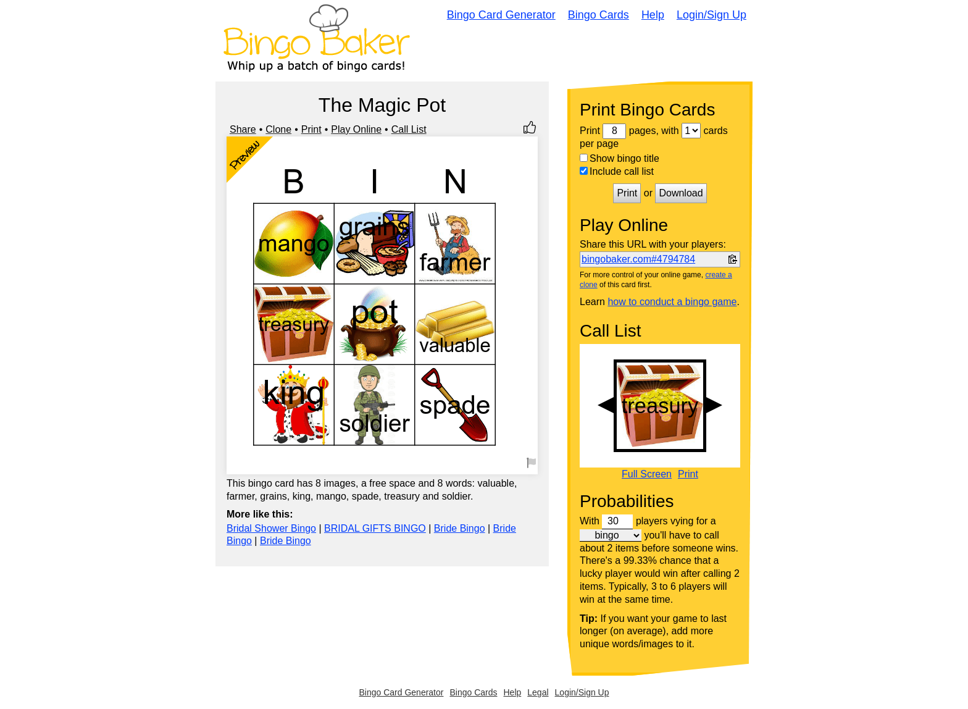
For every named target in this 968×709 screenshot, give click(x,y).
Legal (537, 692)
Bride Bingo (459, 528)
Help (652, 15)
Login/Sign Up (711, 15)
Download (681, 193)
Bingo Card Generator (501, 15)
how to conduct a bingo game (671, 301)
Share (243, 129)
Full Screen (647, 474)
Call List (409, 129)
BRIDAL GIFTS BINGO (375, 528)
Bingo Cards (598, 15)
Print (311, 129)
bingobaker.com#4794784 (638, 259)
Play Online (356, 129)
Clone (278, 129)
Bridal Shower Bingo (271, 528)
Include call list (617, 171)
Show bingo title (619, 158)
